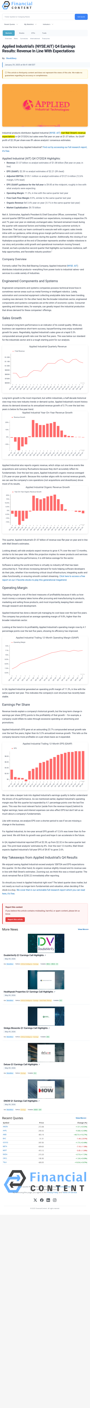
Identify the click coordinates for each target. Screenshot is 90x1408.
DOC (61, 1000)
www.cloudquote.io (64, 1186)
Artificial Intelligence (26, 964)
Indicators (46, 24)
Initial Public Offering (45, 1000)
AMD (5, 1134)
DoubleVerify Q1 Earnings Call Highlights (25, 955)
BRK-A (48, 964)
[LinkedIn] (48, 1200)
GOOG (5, 1142)
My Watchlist (29, 24)
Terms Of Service (69, 1192)
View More (82, 929)
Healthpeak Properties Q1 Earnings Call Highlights (29, 991)
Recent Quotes (9, 24)
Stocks (21, 33)
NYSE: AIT (55, 133)
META (5, 1146)
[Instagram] (54, 1200)
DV (57, 964)
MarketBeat (10, 964)
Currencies (24, 38)
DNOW (35, 1109)
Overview (8, 38)
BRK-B (53, 964)
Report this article (15, 919)
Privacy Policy (52, 1192)
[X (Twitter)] (35, 1200)
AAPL (5, 1130)
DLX (35, 1073)
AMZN (5, 1126)
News (16, 38)
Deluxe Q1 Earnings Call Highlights (22, 1064)
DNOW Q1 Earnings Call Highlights (22, 1101)
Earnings (35, 964)
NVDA (5, 1154)
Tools (44, 33)
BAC (4, 1138)
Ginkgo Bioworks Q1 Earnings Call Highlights (27, 1028)
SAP (40, 1109)
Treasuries (46, 38)
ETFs (33, 33)
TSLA (5, 1162)
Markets (8, 33)
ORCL (5, 1158)
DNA (48, 1037)
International (35, 38)
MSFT (5, 1150)
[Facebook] (42, 1200)
